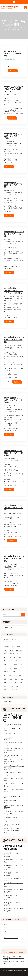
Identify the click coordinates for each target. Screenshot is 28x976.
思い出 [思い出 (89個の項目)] (15, 664)
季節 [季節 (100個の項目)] (12, 661)
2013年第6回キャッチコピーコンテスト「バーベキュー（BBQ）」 (13, 290)
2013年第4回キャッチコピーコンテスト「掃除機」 (13, 400)
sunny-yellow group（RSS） (13, 952)
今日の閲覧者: (6, 701)
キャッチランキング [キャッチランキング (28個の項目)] (8, 646)
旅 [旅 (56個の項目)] (10, 668)
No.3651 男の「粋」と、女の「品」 (12, 773)
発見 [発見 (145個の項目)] (16, 679)
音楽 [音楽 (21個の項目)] (5, 690)
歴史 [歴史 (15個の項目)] (20, 672)
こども (6, 934)
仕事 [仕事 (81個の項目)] (5, 653)
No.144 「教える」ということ (12, 796)
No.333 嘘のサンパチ (10, 733)
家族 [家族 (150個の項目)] (5, 664)
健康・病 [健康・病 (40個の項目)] (12, 653)
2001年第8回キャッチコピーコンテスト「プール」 (13, 896)
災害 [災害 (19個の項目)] (20, 675)
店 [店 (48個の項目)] (10, 664)
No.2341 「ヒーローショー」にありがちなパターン (13, 760)
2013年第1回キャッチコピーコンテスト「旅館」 (14, 558)
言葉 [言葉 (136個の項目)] (21, 682)
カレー (6, 924)
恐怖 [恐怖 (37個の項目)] (5, 668)
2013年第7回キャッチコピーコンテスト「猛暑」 (14, 234)
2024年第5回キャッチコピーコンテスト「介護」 (13, 909)
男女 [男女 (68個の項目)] (11, 679)
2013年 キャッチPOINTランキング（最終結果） (14, 53)
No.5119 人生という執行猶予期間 (13, 778)
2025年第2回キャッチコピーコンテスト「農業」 (13, 866)
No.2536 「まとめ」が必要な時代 (13, 755)
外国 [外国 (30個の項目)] (10, 657)
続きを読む (13, 71)
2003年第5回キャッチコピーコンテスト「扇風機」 (13, 890)
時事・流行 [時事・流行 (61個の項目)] (6, 672)
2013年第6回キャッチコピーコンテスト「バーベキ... (13, 860)
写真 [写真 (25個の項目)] (18, 653)
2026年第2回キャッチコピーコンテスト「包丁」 (13, 962)
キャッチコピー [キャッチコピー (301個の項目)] (7, 643)
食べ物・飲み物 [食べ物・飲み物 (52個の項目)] (13, 690)
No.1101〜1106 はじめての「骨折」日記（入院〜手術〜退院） (13, 829)
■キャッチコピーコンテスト (15, 27)
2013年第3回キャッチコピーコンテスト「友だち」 (13, 453)
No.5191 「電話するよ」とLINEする (13, 784)
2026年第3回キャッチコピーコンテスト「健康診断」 (13, 959)
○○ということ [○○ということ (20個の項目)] (14, 639)
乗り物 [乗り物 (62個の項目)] (11, 650)
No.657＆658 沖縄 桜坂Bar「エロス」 (13, 818)
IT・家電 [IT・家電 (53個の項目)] (6, 639)
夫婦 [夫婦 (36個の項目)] (20, 657)
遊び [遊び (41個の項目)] (17, 686)
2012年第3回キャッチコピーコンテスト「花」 (13, 903)
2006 (5, 928)
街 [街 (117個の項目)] (15, 682)
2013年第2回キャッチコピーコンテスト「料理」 (13, 507)
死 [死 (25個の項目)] (4, 675)
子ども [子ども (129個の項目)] (5, 661)
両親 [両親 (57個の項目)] (5, 650)
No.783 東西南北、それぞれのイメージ (14, 743)
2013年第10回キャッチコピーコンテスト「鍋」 (13, 136)
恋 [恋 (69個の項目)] (21, 664)
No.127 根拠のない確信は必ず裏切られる (13, 790)
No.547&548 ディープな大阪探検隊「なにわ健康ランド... (13, 812)
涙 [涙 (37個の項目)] (14, 675)
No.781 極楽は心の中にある (12, 824)
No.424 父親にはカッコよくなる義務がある (13, 806)
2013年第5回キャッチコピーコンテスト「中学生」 (14, 339)
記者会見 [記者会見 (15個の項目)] (6, 686)
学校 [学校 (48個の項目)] (17, 661)
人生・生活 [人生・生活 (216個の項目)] (19, 650)
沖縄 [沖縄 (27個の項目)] (10, 675)
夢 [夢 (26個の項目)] (14, 657)
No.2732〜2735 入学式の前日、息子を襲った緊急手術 (13, 749)
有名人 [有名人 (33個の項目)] (14, 672)
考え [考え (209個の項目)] (5, 682)
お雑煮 (6, 931)
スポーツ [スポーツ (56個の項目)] (19, 646)
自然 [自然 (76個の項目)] (11, 682)
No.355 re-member (10, 800)
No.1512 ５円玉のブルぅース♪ (12, 729)
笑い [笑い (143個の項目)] (22, 679)
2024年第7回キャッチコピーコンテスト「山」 (13, 884)
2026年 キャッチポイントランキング (12, 956)
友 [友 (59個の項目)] (4, 657)
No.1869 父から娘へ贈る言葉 (12, 724)
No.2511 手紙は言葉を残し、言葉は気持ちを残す (14, 767)
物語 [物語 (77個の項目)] (5, 679)
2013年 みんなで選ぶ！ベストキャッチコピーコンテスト (13, 89)
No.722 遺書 (8, 738)
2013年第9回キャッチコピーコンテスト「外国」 (13, 185)
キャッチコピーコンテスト (11, 938)
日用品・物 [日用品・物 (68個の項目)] (16, 668)
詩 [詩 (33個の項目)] (12, 686)
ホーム (3, 27)
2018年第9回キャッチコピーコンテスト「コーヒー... (13, 854)
